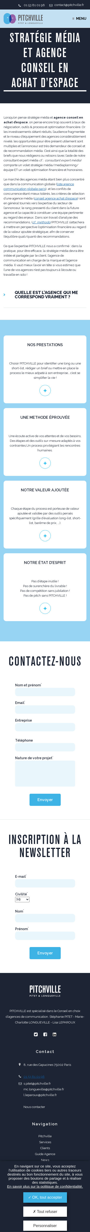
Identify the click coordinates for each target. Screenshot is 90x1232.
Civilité (21, 894)
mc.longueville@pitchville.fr (44, 1089)
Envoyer (45, 800)
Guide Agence (45, 1154)
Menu (81, 18)
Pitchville (45, 1136)
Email (20, 703)
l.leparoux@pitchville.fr (40, 1095)
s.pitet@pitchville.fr (37, 1083)
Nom (19, 911)
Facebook (45, 1034)
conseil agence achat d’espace (56, 198)
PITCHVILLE (23, 18)
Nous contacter (34, 1107)
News (45, 1160)
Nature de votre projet (34, 758)
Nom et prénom (28, 685)
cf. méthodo (41, 222)
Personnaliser (45, 1226)
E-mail (21, 876)
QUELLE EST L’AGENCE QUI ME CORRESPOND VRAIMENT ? (46, 294)
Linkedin (54, 1034)
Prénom (22, 929)
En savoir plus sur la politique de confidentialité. (45, 1186)
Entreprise (23, 720)
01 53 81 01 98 (34, 5)
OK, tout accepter (45, 1197)
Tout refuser (45, 1212)
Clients (45, 1148)
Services (45, 1142)
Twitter (36, 1034)
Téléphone (24, 740)
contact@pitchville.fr (69, 5)
